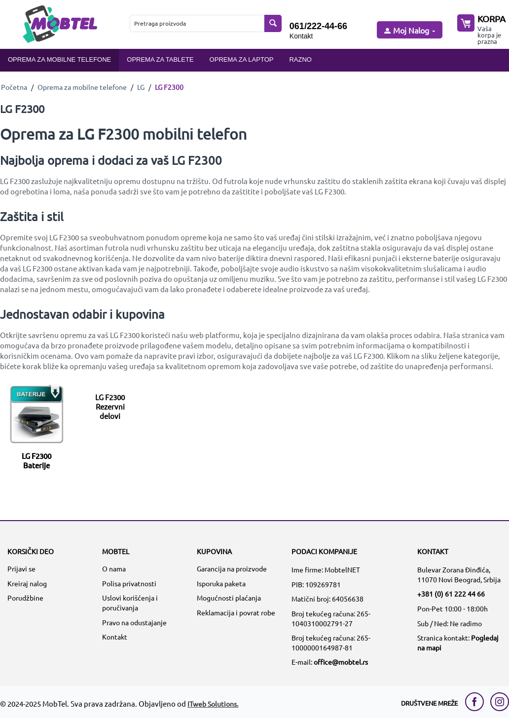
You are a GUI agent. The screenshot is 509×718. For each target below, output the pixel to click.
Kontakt (301, 36)
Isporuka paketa (221, 583)
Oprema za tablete (160, 59)
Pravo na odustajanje (134, 622)
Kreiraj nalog (27, 583)
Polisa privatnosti (129, 583)
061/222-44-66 (318, 26)
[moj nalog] (408, 31)
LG (141, 86)
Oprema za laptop (242, 59)
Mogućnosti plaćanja (229, 597)
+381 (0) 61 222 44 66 (451, 593)
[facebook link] (477, 701)
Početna (14, 86)
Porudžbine (25, 597)
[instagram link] (499, 701)
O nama (114, 568)
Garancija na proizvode (232, 568)
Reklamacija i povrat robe (236, 612)
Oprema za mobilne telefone (59, 59)
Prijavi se (21, 568)
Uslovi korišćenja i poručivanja (130, 602)
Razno (300, 59)
